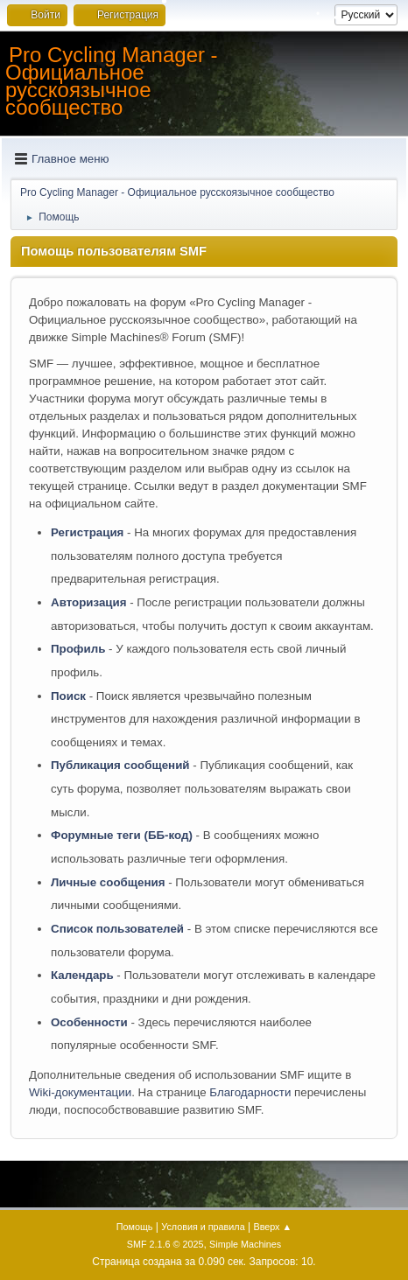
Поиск (68, 696)
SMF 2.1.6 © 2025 (165, 1244)
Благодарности (250, 1092)
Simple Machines (245, 1244)
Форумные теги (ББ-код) (122, 835)
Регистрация (87, 532)
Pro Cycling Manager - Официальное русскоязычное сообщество (111, 81)
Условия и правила (202, 1226)
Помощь (134, 1226)
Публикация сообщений (120, 765)
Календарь (82, 975)
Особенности (89, 1022)
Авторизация (89, 602)
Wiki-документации (80, 1092)
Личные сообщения (108, 882)
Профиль (78, 648)
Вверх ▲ (272, 1226)
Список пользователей (117, 928)
